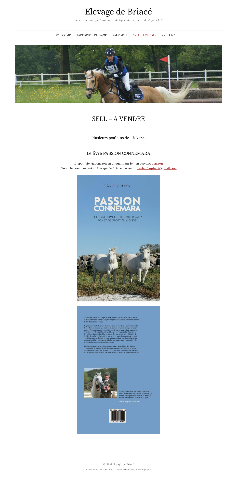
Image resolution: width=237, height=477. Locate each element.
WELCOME (63, 35)
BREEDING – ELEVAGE (92, 35)
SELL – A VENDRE (144, 35)
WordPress (106, 469)
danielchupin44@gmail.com (157, 168)
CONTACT (169, 35)
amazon (157, 163)
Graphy (127, 469)
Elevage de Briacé (118, 11)
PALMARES (120, 35)
